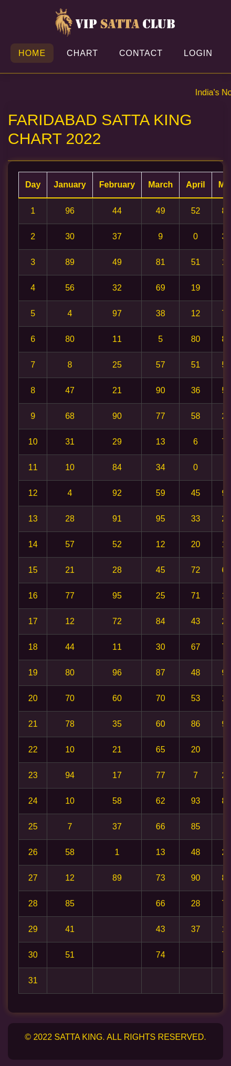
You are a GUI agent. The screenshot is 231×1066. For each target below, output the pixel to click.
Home (32, 53)
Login (198, 53)
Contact (141, 53)
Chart (82, 53)
